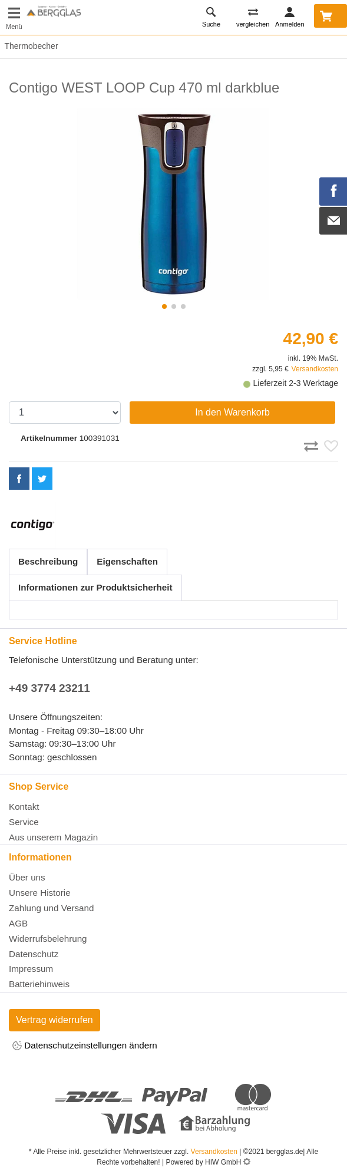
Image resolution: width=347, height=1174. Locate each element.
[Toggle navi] (14, 17)
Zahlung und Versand (51, 908)
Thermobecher (29, 46)
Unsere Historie (40, 893)
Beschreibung (48, 561)
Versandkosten (315, 369)
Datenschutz (33, 954)
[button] (164, 306)
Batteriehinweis (39, 984)
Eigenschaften (127, 561)
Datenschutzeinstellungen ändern (84, 1046)
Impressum (31, 969)
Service (24, 822)
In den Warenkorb (232, 412)
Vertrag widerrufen (54, 1020)
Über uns (27, 877)
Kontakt (24, 807)
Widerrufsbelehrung (48, 939)
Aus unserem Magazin (53, 837)
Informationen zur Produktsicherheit (95, 587)
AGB (18, 923)
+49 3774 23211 (49, 688)
